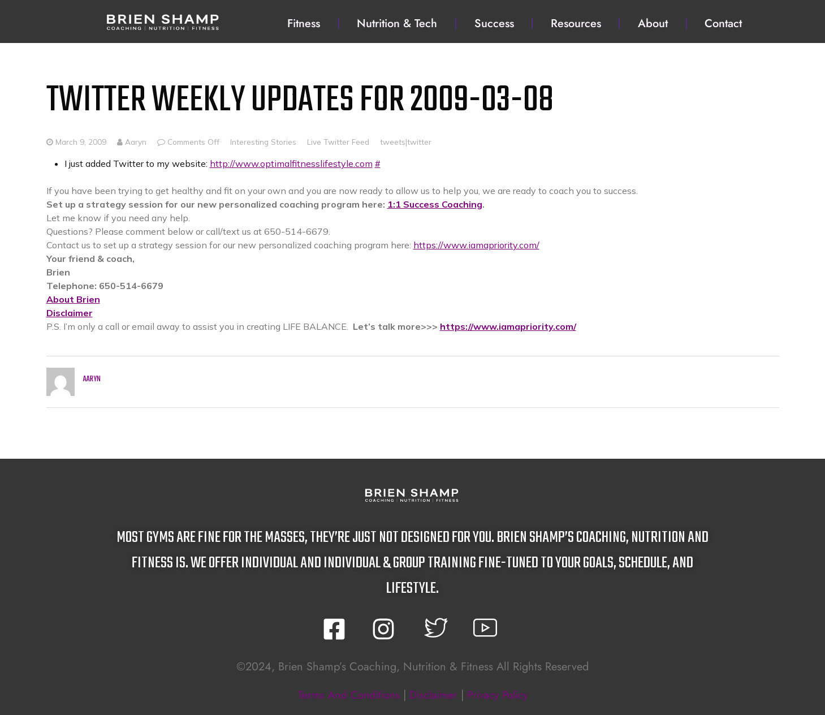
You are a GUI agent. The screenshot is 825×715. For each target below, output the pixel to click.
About (653, 23)
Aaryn (131, 142)
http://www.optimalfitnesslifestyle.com (291, 163)
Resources (576, 23)
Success (494, 23)
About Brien (73, 299)
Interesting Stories (263, 142)
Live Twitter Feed (338, 142)
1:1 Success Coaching (434, 204)
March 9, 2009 (80, 142)
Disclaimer (69, 312)
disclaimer (432, 695)
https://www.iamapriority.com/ (476, 245)
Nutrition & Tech (397, 23)
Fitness (303, 23)
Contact (723, 23)
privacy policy (501, 695)
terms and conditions (345, 695)
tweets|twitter (405, 142)
